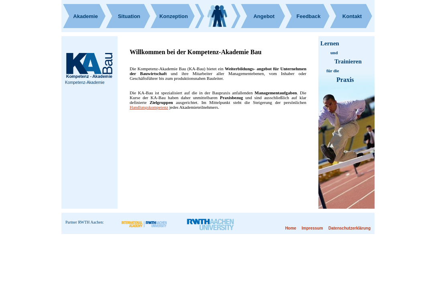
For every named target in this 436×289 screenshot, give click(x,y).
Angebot (264, 16)
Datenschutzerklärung (349, 228)
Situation (129, 16)
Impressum (312, 228)
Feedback (309, 16)
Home (290, 228)
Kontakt (352, 16)
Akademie (85, 16)
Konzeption (173, 16)
